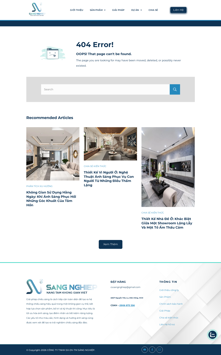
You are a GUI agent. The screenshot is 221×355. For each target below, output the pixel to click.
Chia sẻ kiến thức (168, 317)
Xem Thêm (110, 244)
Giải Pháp (118, 10)
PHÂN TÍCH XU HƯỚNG (39, 186)
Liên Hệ (178, 10)
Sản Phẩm (98, 10)
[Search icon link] (192, 10)
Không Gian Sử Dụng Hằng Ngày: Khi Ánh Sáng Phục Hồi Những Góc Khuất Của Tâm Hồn (51, 198)
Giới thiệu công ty (169, 290)
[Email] (160, 350)
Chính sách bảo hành (171, 303)
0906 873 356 (127, 305)
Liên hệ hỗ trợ (167, 324)
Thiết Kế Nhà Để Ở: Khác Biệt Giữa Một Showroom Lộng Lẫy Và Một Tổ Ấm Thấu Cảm (166, 223)
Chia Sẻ (153, 10)
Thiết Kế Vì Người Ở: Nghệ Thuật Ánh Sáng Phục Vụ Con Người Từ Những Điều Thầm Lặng (109, 178)
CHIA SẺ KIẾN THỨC (95, 166)
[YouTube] (145, 350)
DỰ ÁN (136, 10)
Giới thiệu (76, 10)
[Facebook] (152, 350)
